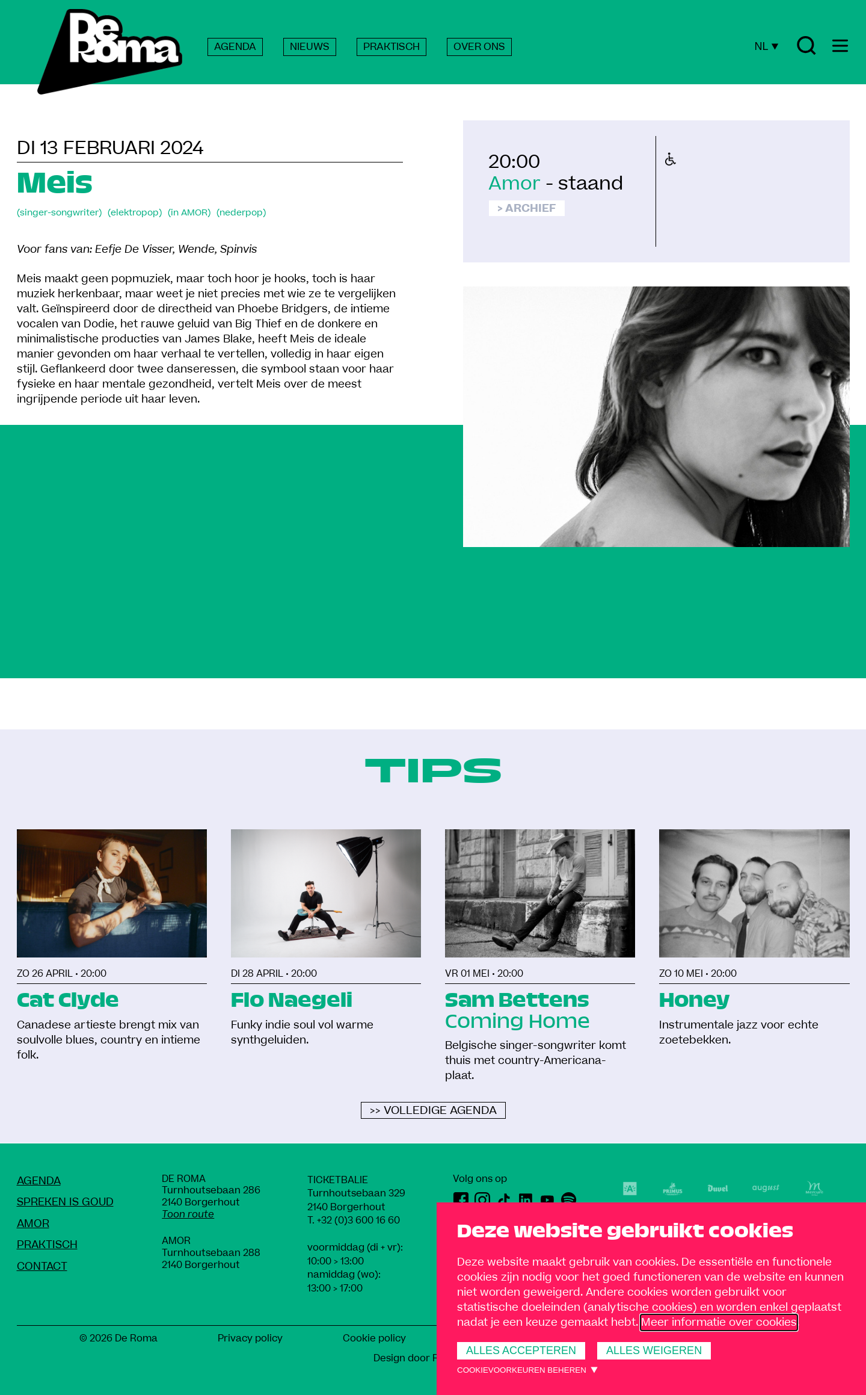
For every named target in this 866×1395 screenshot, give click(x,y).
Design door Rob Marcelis (433, 1358)
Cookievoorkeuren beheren (521, 1370)
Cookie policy (374, 1338)
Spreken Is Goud (65, 1202)
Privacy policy (250, 1338)
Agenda (39, 1181)
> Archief (526, 208)
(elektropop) (135, 212)
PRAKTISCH (391, 47)
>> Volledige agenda (433, 1111)
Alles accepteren (521, 1350)
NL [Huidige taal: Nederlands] (766, 46)
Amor (514, 183)
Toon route (188, 1214)
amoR (33, 1223)
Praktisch (47, 1244)
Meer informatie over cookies (719, 1322)
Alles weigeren (654, 1350)
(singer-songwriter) (59, 212)
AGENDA (235, 47)
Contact (42, 1266)
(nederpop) (241, 212)
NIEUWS (310, 47)
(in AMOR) (189, 212)
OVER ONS (479, 47)
